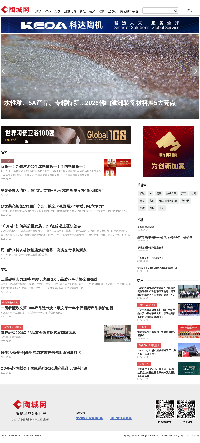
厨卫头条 (70, 11)
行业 (48, 11)
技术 (92, 11)
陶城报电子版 (129, 11)
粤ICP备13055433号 (190, 435)
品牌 (57, 11)
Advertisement (15, 435)
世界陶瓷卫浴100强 (89, 418)
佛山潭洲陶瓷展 (121, 418)
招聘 (102, 11)
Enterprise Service (32, 435)
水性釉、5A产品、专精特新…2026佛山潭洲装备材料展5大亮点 (90, 102)
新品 (83, 11)
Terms (3, 435)
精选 (38, 11)
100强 (112, 11)
